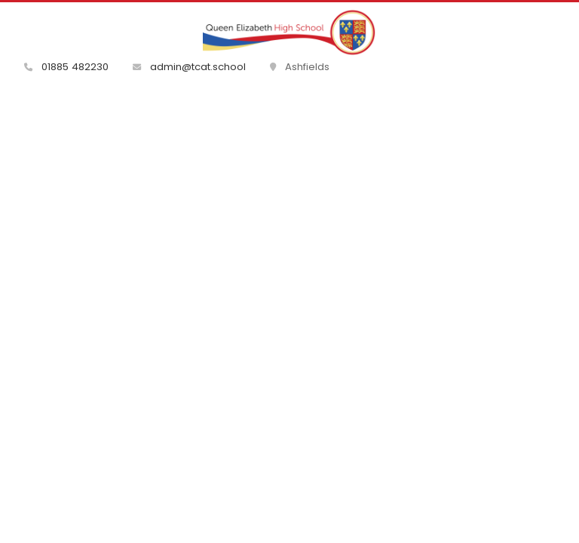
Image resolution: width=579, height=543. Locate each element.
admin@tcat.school (189, 67)
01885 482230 (66, 67)
